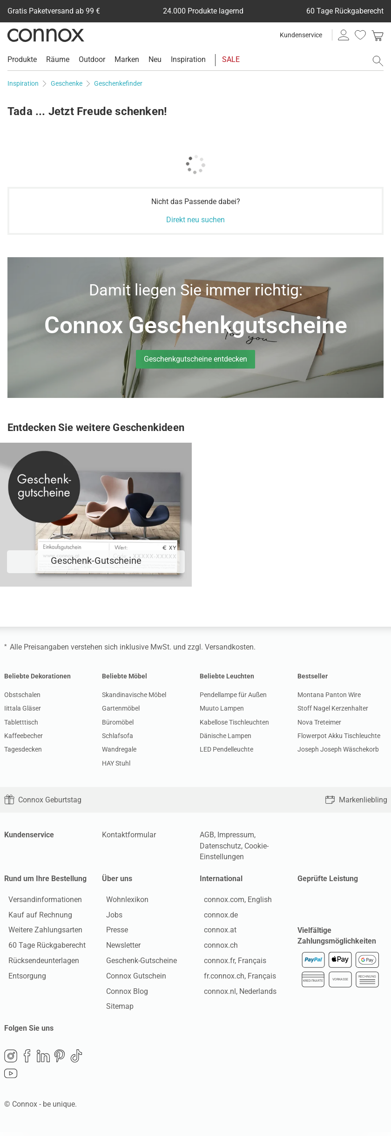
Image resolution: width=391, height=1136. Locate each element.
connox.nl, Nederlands (236, 993)
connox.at (216, 932)
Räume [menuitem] (57, 59)
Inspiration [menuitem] (188, 59)
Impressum (235, 834)
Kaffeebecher (23, 735)
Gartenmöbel (121, 708)
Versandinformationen (41, 901)
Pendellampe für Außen (233, 694)
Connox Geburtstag (42, 799)
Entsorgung (23, 977)
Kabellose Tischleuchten (234, 722)
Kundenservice (301, 35)
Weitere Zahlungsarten (41, 932)
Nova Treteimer (319, 722)
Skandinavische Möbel (134, 694)
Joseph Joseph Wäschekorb (338, 749)
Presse (113, 932)
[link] (377, 35)
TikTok (76, 1060)
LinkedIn (43, 1060)
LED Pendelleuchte (226, 749)
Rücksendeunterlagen (39, 962)
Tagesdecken (23, 749)
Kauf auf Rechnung (36, 916)
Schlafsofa (117, 735)
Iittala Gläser (22, 708)
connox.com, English (234, 901)
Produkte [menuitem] (22, 59)
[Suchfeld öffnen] (378, 61)
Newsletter (119, 947)
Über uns (117, 878)
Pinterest (59, 1060)
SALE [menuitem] (231, 59)
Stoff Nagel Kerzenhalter (332, 708)
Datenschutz (220, 846)
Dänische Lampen (225, 735)
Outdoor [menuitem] (92, 59)
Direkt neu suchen (195, 219)
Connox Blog (123, 993)
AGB (207, 834)
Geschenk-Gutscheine (137, 962)
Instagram (10, 1060)
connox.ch (217, 947)
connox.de (217, 916)
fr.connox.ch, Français (236, 977)
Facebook (27, 1060)
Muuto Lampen (222, 708)
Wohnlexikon (123, 901)
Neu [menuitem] (155, 59)
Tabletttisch (21, 722)
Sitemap (115, 1008)
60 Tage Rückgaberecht (42, 947)
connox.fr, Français (231, 962)
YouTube (10, 1077)
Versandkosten (229, 647)
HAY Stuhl (116, 763)
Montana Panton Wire (329, 694)
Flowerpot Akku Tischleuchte (338, 735)
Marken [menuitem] (127, 59)
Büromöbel (118, 722)
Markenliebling (356, 799)
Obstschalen (22, 694)
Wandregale (119, 749)
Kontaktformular (129, 834)
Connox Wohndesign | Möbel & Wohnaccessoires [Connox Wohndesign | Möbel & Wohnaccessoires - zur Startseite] (45, 35)
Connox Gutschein (132, 977)
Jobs (110, 916)
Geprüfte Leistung (327, 878)
